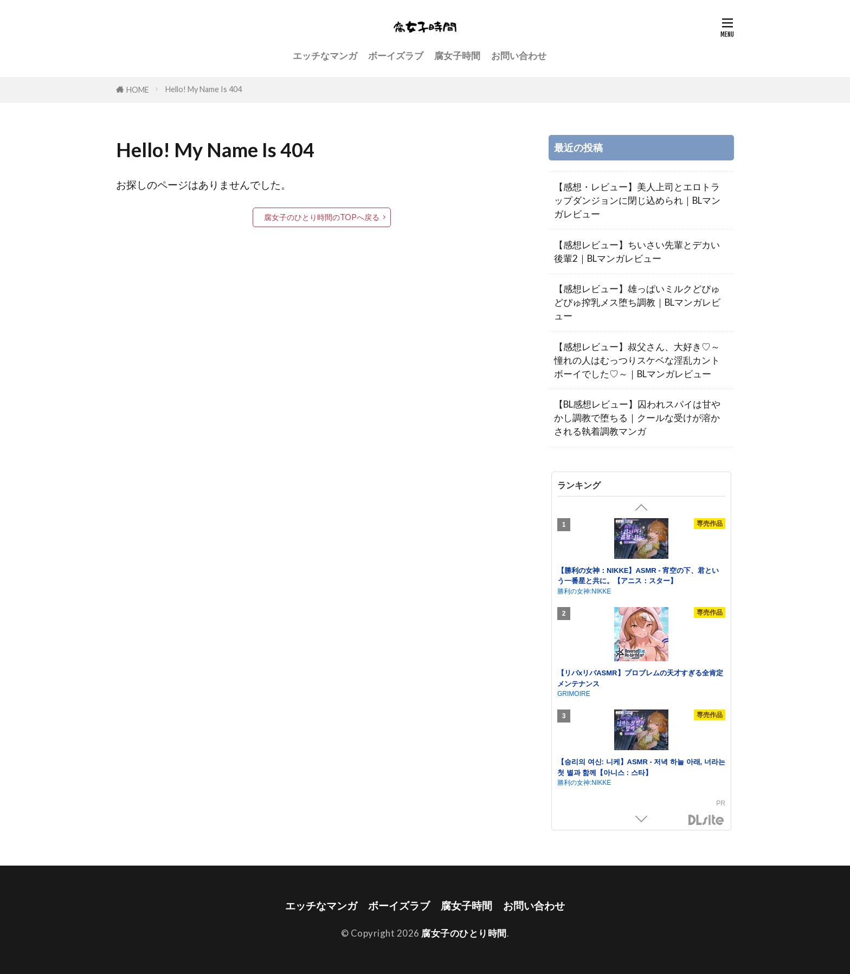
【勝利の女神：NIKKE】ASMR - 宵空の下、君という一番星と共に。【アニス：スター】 (638, 575)
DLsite (706, 820)
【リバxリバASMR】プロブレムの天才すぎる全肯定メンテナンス (640, 678)
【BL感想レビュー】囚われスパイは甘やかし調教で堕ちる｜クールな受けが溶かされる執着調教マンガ (637, 417)
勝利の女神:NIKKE (584, 591)
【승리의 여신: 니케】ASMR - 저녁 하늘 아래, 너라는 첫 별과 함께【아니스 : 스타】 (641, 767)
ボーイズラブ (395, 55)
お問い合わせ (518, 55)
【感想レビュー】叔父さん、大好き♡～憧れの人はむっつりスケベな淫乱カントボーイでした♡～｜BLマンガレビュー (637, 360)
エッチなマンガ (325, 55)
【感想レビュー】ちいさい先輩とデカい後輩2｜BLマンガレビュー (637, 251)
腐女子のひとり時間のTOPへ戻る (321, 217)
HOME (137, 89)
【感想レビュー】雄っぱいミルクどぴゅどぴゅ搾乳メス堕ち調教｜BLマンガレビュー (637, 302)
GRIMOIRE (573, 694)
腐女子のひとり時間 (464, 933)
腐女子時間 (457, 55)
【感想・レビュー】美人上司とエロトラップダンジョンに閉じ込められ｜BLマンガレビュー (637, 200)
